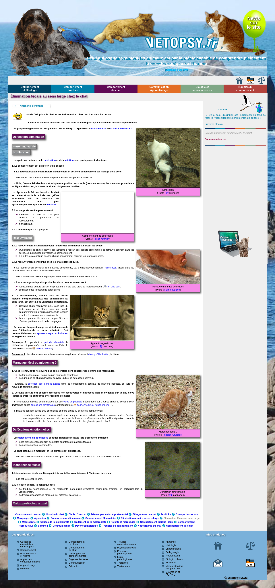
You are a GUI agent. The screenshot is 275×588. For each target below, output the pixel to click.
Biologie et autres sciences (202, 88)
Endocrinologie (173, 548)
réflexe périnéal (42, 348)
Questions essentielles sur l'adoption (27, 544)
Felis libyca (110, 267)
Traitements (123, 566)
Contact (259, 107)
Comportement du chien (73, 88)
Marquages (23, 518)
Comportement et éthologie (30, 88)
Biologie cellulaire (175, 559)
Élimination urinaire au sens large (140, 518)
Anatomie (171, 541)
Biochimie (171, 562)
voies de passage (72, 401)
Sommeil (43, 525)
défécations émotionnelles (33, 437)
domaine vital (99, 128)
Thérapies (122, 562)
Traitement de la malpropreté (90, 522)
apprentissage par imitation (52, 333)
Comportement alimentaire (66, 518)
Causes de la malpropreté (54, 522)
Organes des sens (78, 559)
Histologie (171, 545)
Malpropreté (29, 522)
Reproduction (173, 555)
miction (69, 160)
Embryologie (172, 552)
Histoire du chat (55, 514)
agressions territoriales (43, 405)
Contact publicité (226, 238)
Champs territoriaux (187, 514)
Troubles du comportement (245, 88)
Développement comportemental (109, 514)
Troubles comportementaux (126, 543)
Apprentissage (27, 565)
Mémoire (25, 568)
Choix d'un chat (77, 514)
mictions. (52, 204)
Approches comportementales (30, 560)
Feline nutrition (101, 238)
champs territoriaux (121, 128)
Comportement (28, 550)
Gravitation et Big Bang (173, 573)
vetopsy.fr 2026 (235, 577)
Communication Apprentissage (159, 88)
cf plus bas (112, 286)
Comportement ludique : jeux (156, 522)
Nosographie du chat (149, 525)
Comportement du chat (116, 88)
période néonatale (54, 342)
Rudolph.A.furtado (172, 434)
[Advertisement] (235, 167)
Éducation (74, 566)
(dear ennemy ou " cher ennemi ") (92, 405)
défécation (50, 160)
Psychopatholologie (86, 525)
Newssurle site (254, 22)
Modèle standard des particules (174, 567)
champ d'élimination (98, 354)
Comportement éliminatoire (100, 518)
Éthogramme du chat (144, 514)
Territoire (166, 514)
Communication (61, 525)
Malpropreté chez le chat (30, 503)
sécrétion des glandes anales (44, 383)
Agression (40, 518)
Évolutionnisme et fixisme (28, 554)
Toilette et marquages (123, 522)
